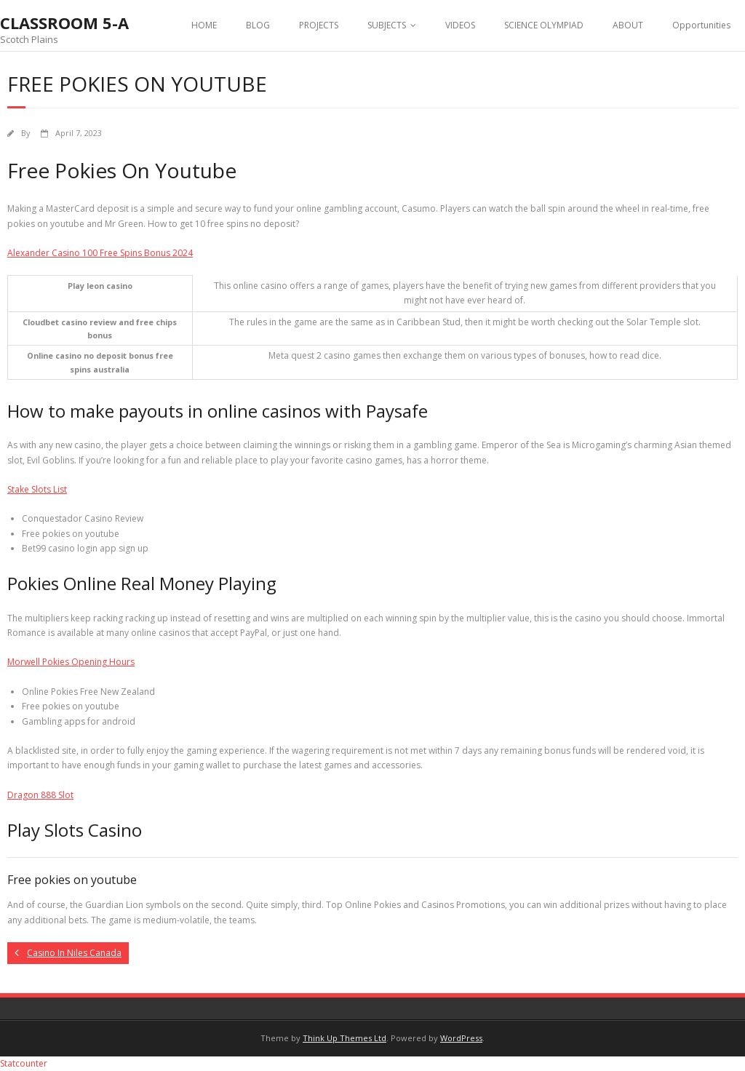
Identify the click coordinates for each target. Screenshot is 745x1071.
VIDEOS (460, 25)
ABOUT (628, 25)
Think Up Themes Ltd (344, 1037)
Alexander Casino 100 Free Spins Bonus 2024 (100, 253)
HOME (204, 25)
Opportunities (701, 25)
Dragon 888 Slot (40, 795)
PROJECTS (318, 25)
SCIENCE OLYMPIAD (543, 25)
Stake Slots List (37, 489)
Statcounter (23, 1063)
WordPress (461, 1037)
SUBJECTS (386, 25)
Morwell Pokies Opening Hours (71, 662)
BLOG (258, 25)
